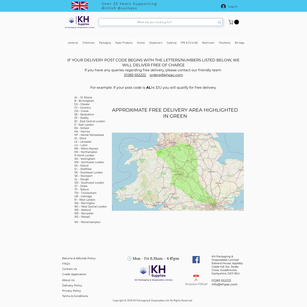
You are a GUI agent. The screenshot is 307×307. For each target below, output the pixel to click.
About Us (68, 280)
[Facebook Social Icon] (196, 259)
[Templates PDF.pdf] (196, 281)
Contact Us (69, 269)
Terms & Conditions (75, 296)
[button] (234, 22)
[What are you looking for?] (154, 22)
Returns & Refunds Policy (79, 258)
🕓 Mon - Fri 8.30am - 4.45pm (152, 258)
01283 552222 (135, 75)
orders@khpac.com (166, 75)
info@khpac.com (224, 284)
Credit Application (74, 274)
